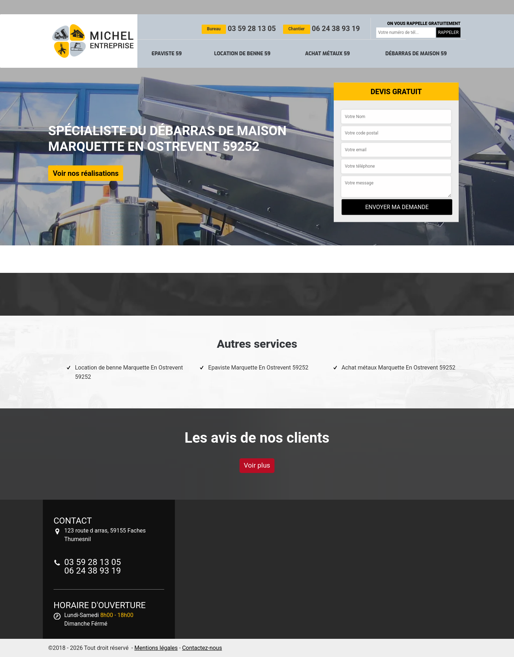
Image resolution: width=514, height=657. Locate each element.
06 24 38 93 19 (321, 28)
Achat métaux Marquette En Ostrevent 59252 (398, 367)
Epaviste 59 (167, 53)
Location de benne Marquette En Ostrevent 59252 (129, 372)
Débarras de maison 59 (416, 53)
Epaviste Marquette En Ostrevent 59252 (258, 367)
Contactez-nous (202, 648)
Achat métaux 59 (327, 53)
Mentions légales (155, 648)
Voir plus (257, 465)
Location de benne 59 (242, 53)
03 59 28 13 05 (239, 28)
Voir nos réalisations (86, 173)
